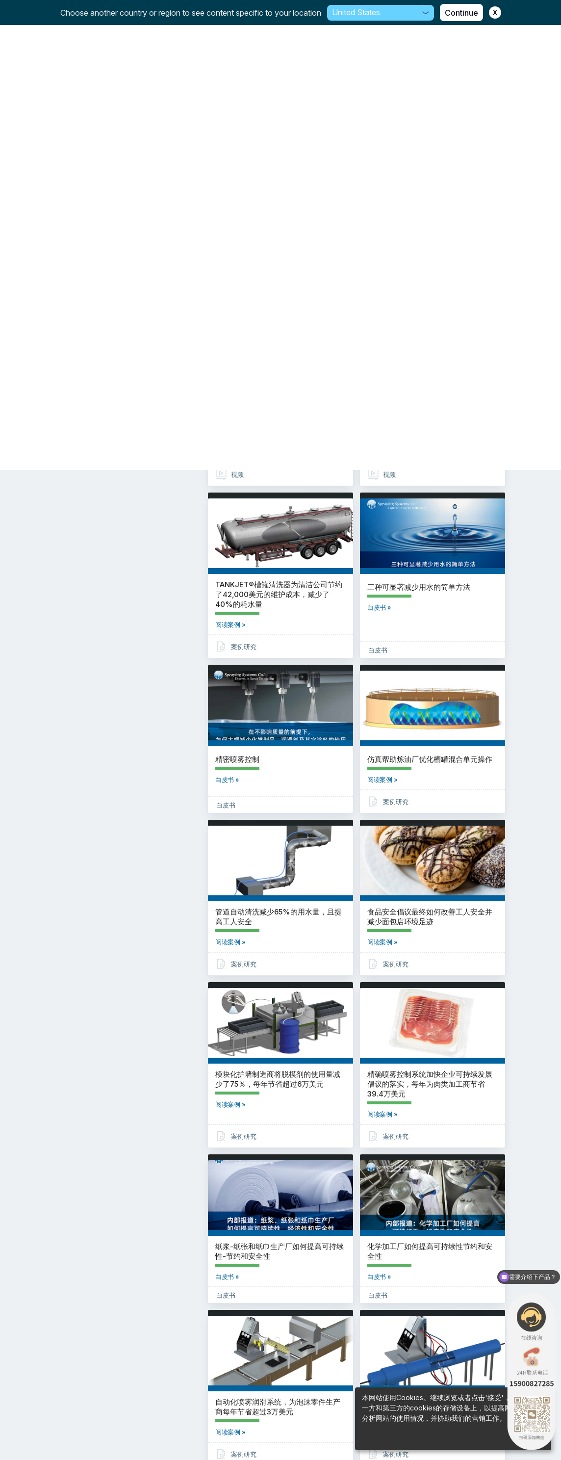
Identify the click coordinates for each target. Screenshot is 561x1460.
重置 (135, 107)
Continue (461, 13)
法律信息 (281, 1430)
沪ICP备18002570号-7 (280, 1404)
